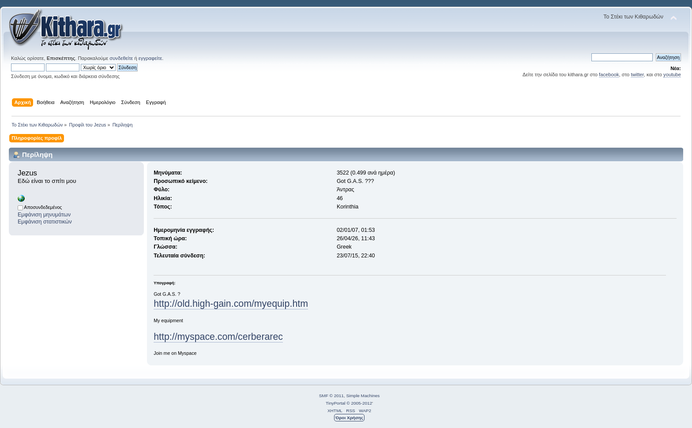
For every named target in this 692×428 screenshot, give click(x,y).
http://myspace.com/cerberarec (218, 336)
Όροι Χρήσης (349, 417)
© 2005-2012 (359, 403)
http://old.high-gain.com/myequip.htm (231, 303)
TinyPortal (336, 403)
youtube (672, 74)
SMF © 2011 (331, 395)
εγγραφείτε (150, 58)
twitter (637, 74)
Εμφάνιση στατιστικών (45, 222)
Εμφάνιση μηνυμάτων (44, 215)
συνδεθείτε (121, 58)
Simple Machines (363, 395)
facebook (609, 74)
